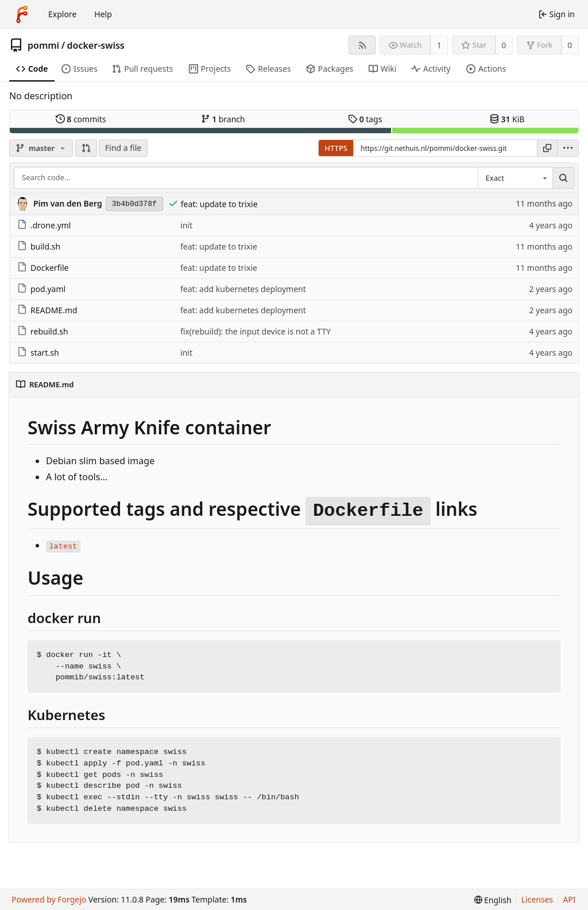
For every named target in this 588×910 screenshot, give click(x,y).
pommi (43, 45)
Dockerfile (43, 267)
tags (365, 119)
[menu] (568, 148)
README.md (47, 310)
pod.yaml (41, 288)
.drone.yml (44, 225)
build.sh (38, 246)
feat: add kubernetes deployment (243, 288)
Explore (62, 14)
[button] (86, 148)
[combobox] (515, 178)
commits (81, 119)
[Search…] (563, 178)
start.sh (38, 352)
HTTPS (335, 148)
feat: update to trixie (219, 204)
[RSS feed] (362, 45)
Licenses (537, 899)
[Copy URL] (547, 148)
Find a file (123, 147)
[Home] (22, 14)
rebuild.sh (42, 331)
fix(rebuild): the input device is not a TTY (255, 331)
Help (103, 14)
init (186, 225)
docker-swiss (96, 45)
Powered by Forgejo (48, 899)
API (569, 899)
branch (223, 119)
